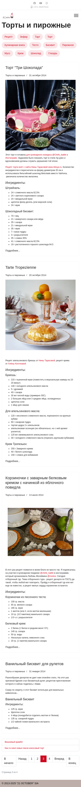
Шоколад (36, 53)
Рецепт (9, 36)
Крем (20, 53)
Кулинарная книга (15, 45)
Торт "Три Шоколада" (24, 67)
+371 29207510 (40, 7)
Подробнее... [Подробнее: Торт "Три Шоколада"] (12, 250)
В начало (8, 760)
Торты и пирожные (15, 75)
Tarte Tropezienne (20, 267)
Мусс (7, 53)
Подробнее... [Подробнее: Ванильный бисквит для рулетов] (12, 728)
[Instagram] (47, 3)
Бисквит (50, 45)
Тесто (35, 45)
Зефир (23, 36)
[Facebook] (34, 3)
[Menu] (76, 15)
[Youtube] (40, 3)
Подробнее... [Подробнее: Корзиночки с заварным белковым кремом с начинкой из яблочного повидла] (12, 647)
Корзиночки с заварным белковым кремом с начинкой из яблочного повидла (35, 482)
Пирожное (68, 45)
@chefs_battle (47, 573)
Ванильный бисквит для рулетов (34, 664)
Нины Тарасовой (47, 360)
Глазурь (52, 53)
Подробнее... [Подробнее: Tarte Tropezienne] (12, 461)
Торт (49, 36)
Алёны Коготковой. (17, 363)
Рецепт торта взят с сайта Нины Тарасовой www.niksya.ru (33, 167)
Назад (22, 758)
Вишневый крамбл (14, 742)
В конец (72, 760)
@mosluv (51, 576)
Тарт (37, 36)
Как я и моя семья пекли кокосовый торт (24, 748)
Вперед (59, 758)
